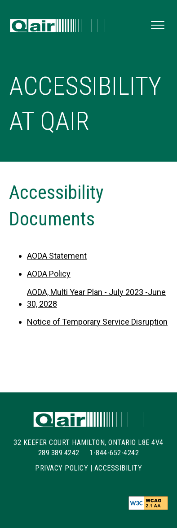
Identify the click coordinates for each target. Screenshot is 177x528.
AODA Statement (57, 255)
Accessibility (118, 468)
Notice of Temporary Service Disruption (97, 321)
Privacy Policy (61, 468)
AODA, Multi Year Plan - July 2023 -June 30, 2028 (96, 297)
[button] (157, 25)
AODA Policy (49, 273)
